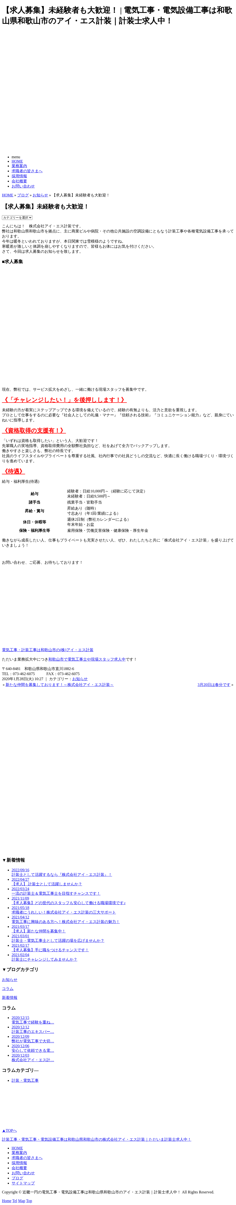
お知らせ (40, 195)
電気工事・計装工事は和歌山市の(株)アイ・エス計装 (47, 650)
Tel (14, 1201)
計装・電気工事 (25, 1080)
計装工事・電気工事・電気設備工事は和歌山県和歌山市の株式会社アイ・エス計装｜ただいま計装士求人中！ (96, 1139)
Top (29, 1201)
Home (6, 1201)
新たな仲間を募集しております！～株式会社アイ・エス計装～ (60, 685)
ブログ (23, 195)
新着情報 (9, 998)
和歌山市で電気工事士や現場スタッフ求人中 (87, 659)
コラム (8, 989)
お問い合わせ (23, 186)
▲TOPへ (9, 1130)
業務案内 (19, 166)
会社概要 (19, 181)
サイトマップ (23, 1183)
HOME (17, 161)
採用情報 (19, 176)
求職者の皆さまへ (27, 171)
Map (21, 1201)
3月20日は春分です (214, 685)
